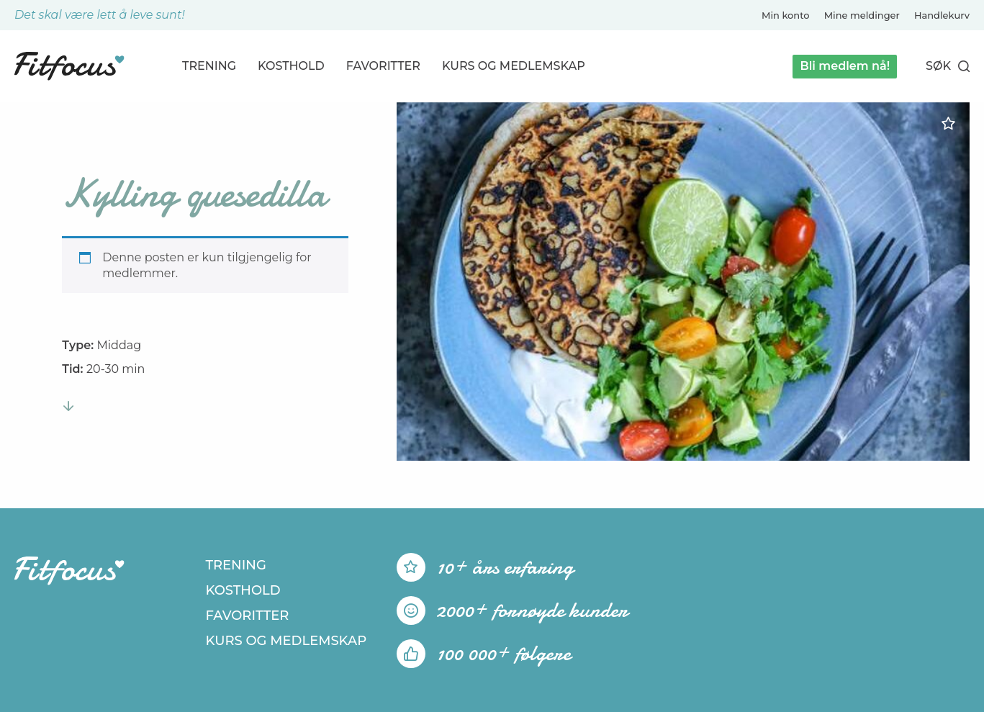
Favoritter (383, 66)
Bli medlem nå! (845, 66)
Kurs (513, 66)
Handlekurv (942, 15)
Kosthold (291, 66)
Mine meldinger (862, 15)
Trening (209, 66)
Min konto (786, 15)
